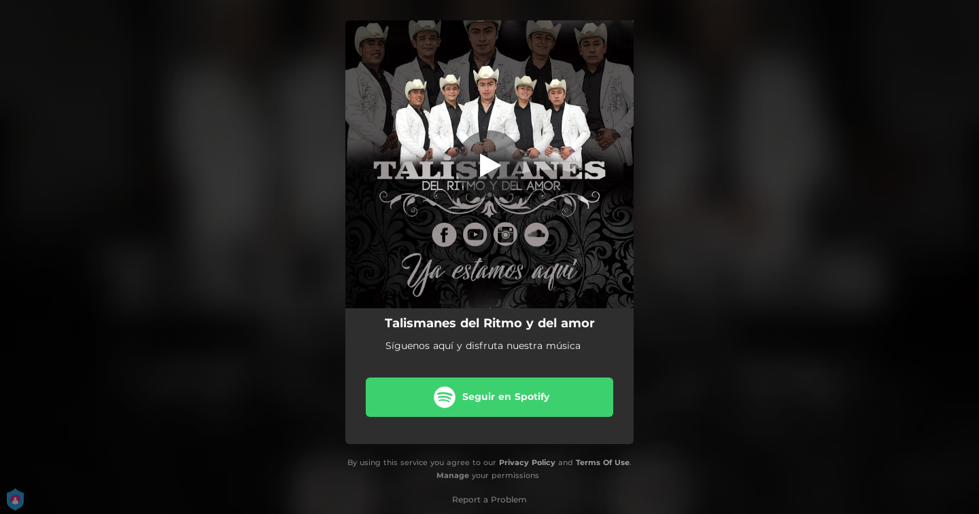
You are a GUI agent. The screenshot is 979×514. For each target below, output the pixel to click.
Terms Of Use (603, 462)
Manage (452, 475)
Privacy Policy (527, 462)
